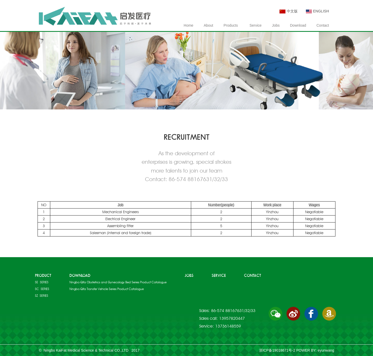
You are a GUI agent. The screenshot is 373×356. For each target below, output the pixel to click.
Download (298, 25)
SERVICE (219, 275)
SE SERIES (41, 282)
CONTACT (252, 275)
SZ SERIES (41, 296)
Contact (323, 25)
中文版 (288, 11)
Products (231, 25)
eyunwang (326, 350)
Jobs (276, 25)
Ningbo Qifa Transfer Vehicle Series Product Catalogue (106, 289)
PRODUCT (43, 275)
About (208, 25)
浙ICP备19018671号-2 (277, 350)
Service (255, 25)
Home (188, 25)
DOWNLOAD (79, 275)
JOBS (189, 275)
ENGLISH (317, 11)
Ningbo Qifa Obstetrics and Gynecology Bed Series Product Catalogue (118, 282)
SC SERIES (42, 289)
